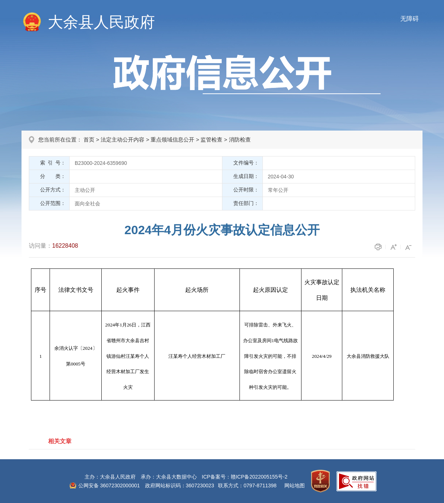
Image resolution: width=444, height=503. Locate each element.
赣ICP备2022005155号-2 (259, 477)
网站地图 (294, 485)
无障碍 (409, 18)
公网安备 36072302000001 (109, 485)
